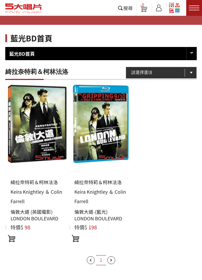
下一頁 (111, 260)
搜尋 (128, 7)
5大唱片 (23, 8)
